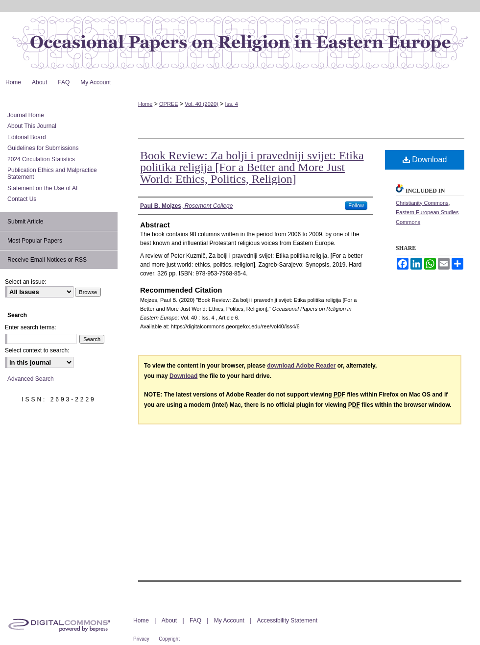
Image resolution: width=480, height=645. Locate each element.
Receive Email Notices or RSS (47, 259)
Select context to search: (37, 350)
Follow (356, 205)
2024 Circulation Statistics (41, 159)
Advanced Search (30, 378)
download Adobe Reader (301, 365)
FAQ (195, 620)
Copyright (169, 639)
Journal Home (25, 115)
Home (145, 104)
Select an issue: (26, 281)
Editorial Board (26, 137)
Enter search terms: (30, 327)
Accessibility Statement (287, 620)
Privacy (141, 639)
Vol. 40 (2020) (201, 104)
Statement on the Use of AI (42, 188)
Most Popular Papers (34, 240)
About (169, 620)
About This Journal (31, 126)
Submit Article (25, 221)
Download (425, 159)
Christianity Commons (422, 203)
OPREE (168, 104)
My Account (229, 620)
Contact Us (21, 199)
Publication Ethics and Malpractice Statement (52, 173)
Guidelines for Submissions (42, 148)
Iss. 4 (231, 104)
